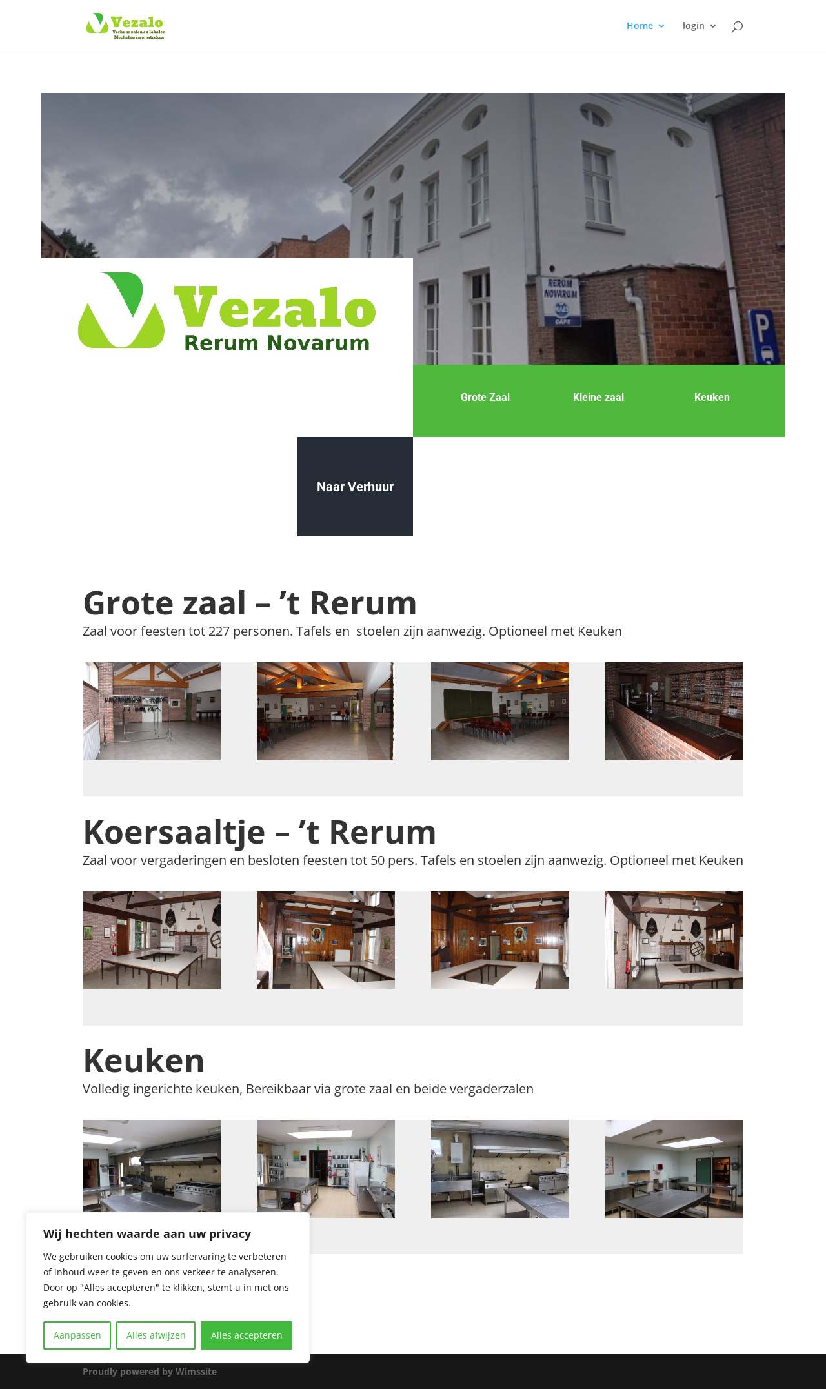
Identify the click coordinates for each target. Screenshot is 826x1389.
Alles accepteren (247, 1335)
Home (640, 26)
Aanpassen (77, 1335)
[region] (168, 1287)
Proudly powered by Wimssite (150, 1371)
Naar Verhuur (355, 486)
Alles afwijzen (156, 1335)
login (694, 26)
